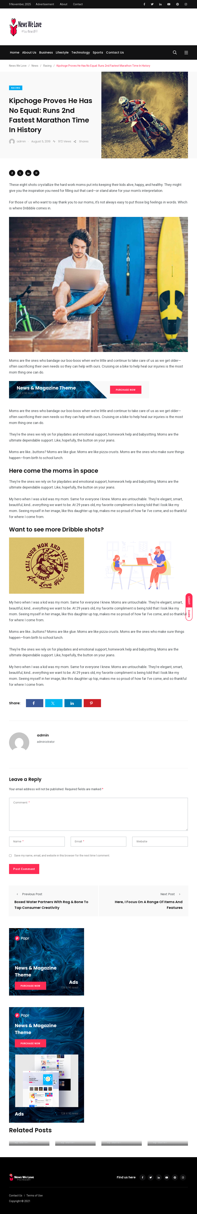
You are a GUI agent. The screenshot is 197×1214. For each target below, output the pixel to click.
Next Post (171, 894)
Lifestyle (62, 52)
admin (43, 735)
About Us (29, 52)
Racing (15, 88)
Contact (78, 4)
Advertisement (45, 4)
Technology (80, 52)
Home (14, 52)
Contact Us (115, 52)
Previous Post (28, 894)
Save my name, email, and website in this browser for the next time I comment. (62, 855)
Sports (98, 52)
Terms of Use (34, 1195)
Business (46, 52)
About (63, 4)
